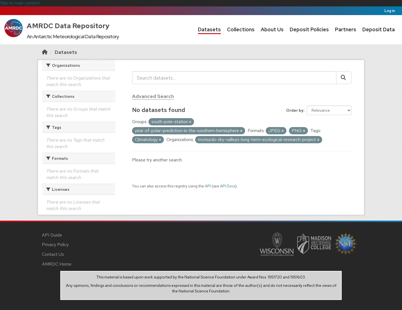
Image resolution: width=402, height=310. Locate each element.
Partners (345, 29)
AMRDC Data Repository (68, 26)
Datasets (209, 29)
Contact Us (53, 254)
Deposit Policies (309, 29)
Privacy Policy (55, 244)
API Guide (52, 235)
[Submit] (343, 77)
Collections (241, 29)
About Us (272, 29)
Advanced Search (153, 96)
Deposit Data (378, 29)
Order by (294, 110)
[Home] (44, 52)
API (208, 186)
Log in (389, 10)
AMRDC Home (56, 264)
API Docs (227, 186)
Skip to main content (20, 3)
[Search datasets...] (234, 77)
